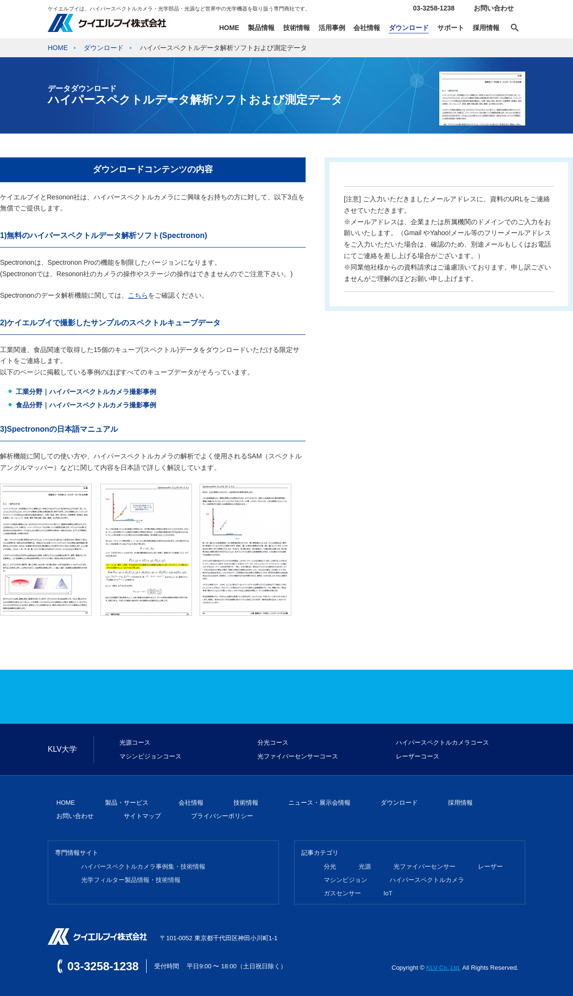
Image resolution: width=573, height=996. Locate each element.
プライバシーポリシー (222, 816)
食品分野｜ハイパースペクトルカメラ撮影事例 (86, 405)
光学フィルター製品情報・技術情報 (130, 880)
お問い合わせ (494, 8)
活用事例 (331, 27)
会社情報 (366, 27)
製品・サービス (127, 802)
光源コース (134, 742)
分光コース (272, 742)
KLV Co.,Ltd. (443, 967)
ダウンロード (409, 27)
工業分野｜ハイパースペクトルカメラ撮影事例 (86, 391)
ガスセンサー (342, 893)
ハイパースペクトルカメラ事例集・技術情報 (143, 866)
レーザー (490, 866)
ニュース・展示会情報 (319, 802)
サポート (450, 27)
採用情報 (486, 27)
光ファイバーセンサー (424, 866)
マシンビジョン (345, 880)
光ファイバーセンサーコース (297, 756)
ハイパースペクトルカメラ (427, 880)
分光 (330, 866)
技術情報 (296, 27)
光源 (365, 866)
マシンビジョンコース (150, 756)
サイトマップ (142, 816)
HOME (229, 27)
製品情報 (261, 27)
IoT (388, 893)
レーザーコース (417, 756)
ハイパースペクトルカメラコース (442, 742)
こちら (138, 295)
